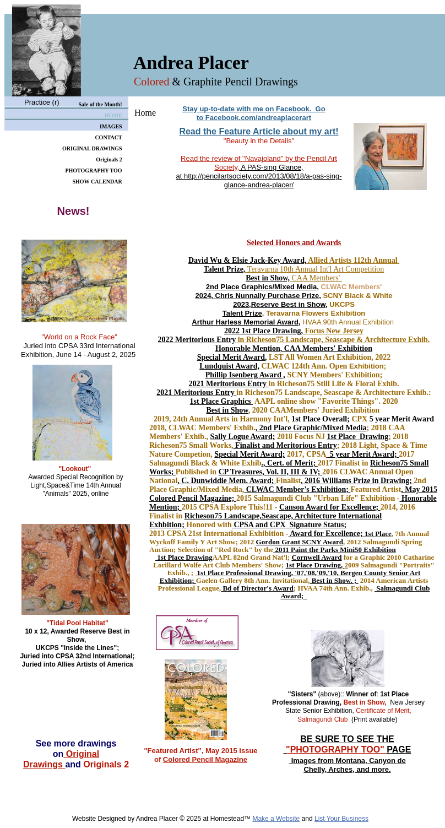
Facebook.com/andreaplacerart (258, 117)
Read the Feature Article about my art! (258, 131)
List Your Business (341, 818)
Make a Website (276, 818)
